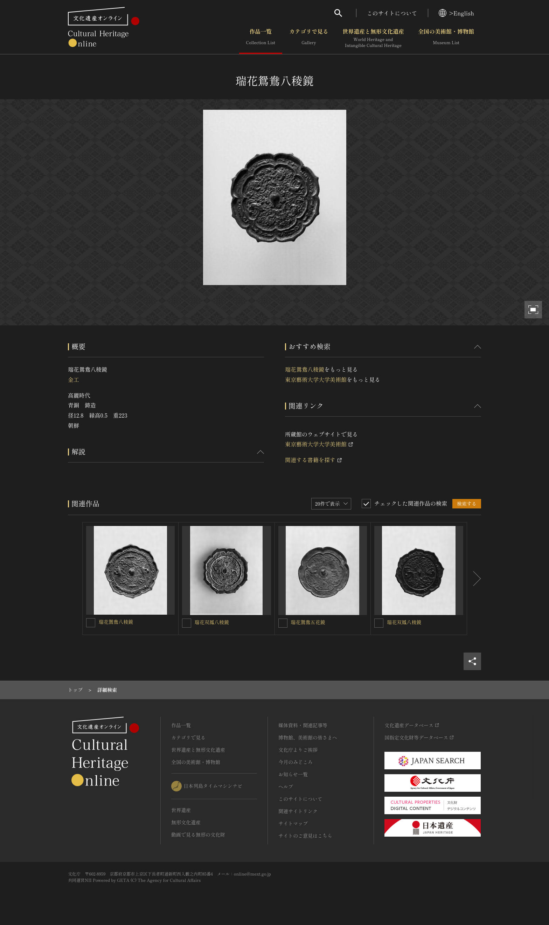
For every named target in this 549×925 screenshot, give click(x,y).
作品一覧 (260, 38)
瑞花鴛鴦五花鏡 (308, 622)
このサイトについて (392, 13)
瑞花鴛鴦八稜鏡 (304, 369)
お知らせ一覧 (293, 774)
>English (456, 13)
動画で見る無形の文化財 (198, 834)
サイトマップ (293, 823)
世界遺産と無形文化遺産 (373, 38)
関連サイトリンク (298, 811)
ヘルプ (285, 786)
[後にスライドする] (474, 578)
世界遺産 (181, 809)
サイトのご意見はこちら (305, 835)
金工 (73, 379)
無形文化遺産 (186, 822)
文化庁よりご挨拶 (298, 749)
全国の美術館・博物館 (446, 38)
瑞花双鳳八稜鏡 (212, 622)
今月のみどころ (295, 761)
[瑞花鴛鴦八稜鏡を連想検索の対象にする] (90, 622)
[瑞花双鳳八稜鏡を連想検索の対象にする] (186, 623)
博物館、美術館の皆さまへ (307, 737)
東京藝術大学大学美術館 (316, 379)
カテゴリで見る (308, 38)
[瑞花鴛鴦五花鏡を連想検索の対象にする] (282, 623)
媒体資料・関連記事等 (302, 725)
